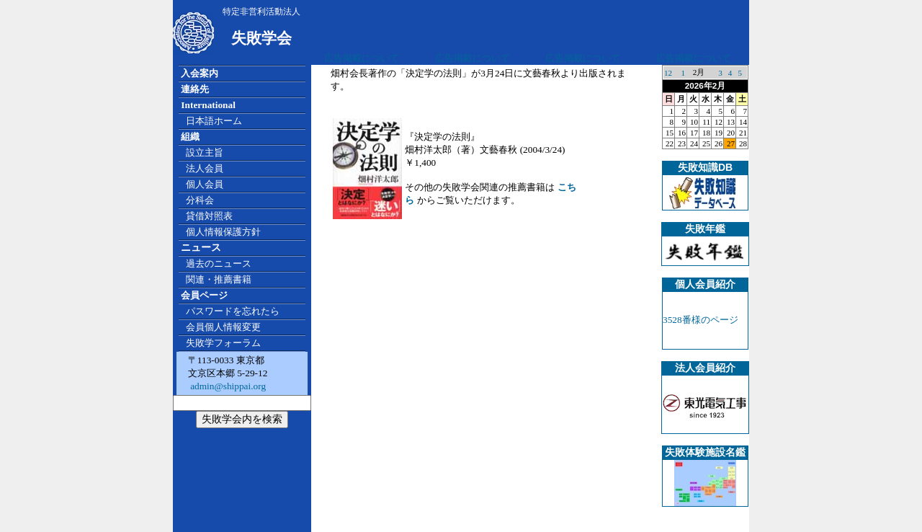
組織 (190, 136)
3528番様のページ (700, 319)
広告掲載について (361, 58)
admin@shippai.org (227, 386)
